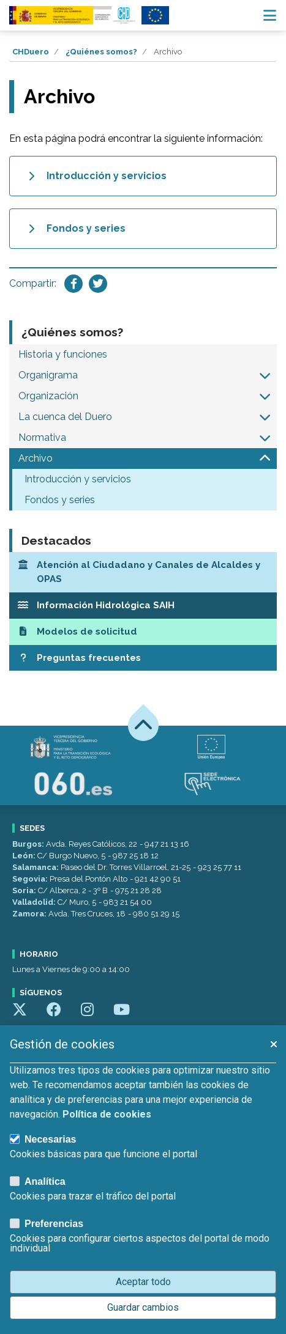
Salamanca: (36, 867)
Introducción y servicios (77, 479)
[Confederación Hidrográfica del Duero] (73, 15)
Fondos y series (59, 500)
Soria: (25, 890)
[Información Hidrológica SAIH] (143, 605)
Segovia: (31, 878)
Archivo (35, 458)
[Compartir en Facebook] (73, 284)
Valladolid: (35, 902)
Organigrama (48, 375)
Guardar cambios (143, 1307)
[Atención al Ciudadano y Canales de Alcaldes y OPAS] (143, 572)
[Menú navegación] (270, 15)
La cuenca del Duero (65, 416)
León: (24, 855)
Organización (48, 396)
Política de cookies (106, 1114)
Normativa (42, 437)
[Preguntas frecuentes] (143, 658)
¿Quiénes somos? (101, 51)
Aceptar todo (143, 1282)
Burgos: (29, 844)
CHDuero (30, 51)
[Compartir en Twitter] (98, 284)
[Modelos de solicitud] (143, 632)
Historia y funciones (62, 354)
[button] (265, 375)
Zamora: (30, 913)
